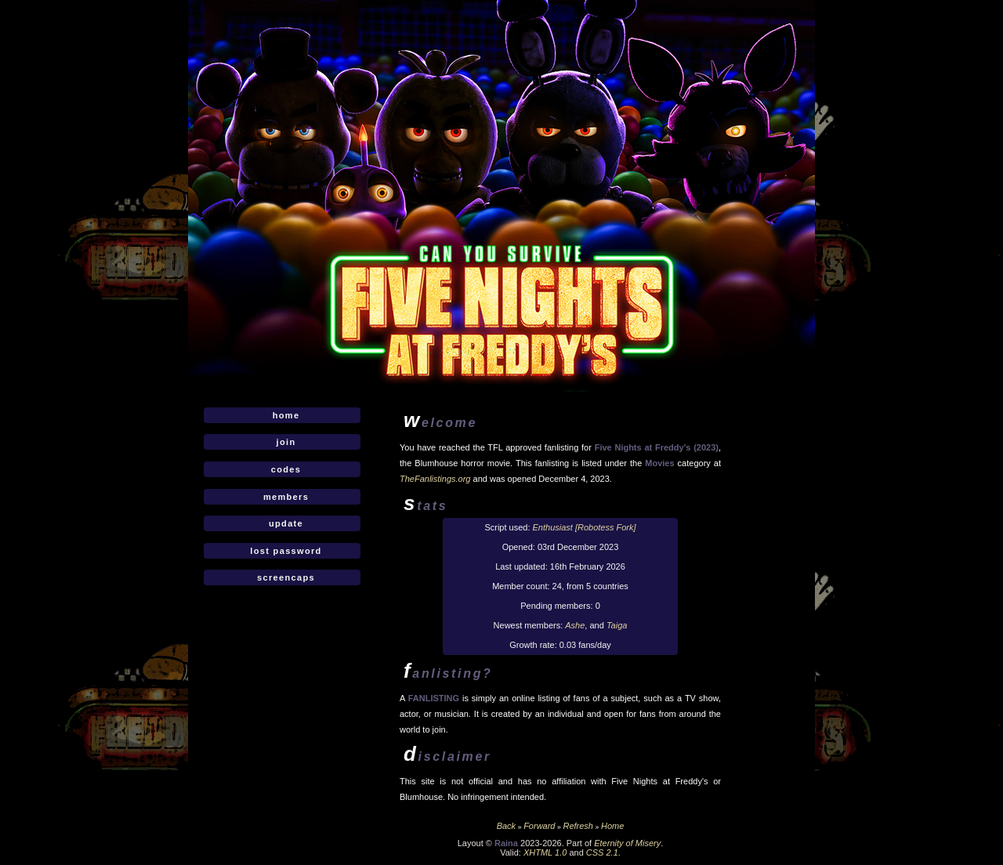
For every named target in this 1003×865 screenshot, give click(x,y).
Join (286, 442)
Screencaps (286, 577)
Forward (539, 826)
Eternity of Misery (627, 843)
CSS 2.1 (602, 852)
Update (286, 523)
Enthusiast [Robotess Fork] (584, 527)
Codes (286, 469)
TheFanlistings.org (435, 478)
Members (286, 496)
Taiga (617, 625)
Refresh (578, 826)
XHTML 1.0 (545, 852)
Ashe (575, 625)
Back (506, 826)
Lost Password (285, 551)
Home (286, 415)
